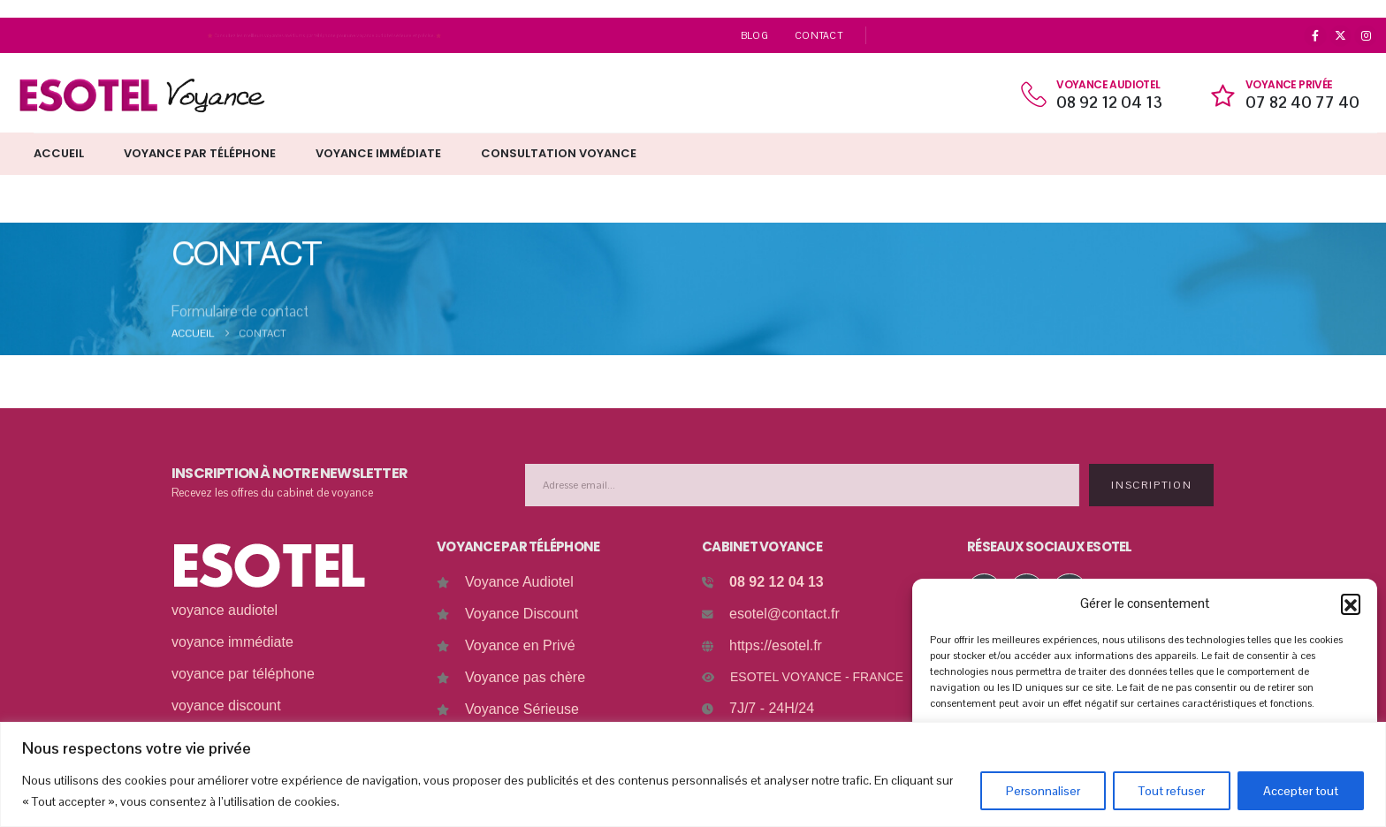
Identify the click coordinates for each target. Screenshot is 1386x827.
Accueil (59, 153)
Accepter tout (1300, 791)
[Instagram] (1365, 36)
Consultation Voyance (558, 153)
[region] (693, 774)
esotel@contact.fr (784, 613)
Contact (818, 35)
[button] (1350, 603)
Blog (754, 35)
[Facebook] (1315, 36)
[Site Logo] (141, 95)
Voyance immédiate (378, 153)
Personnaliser (1043, 791)
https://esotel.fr (775, 645)
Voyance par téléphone (200, 153)
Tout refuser (1171, 791)
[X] (1340, 36)
